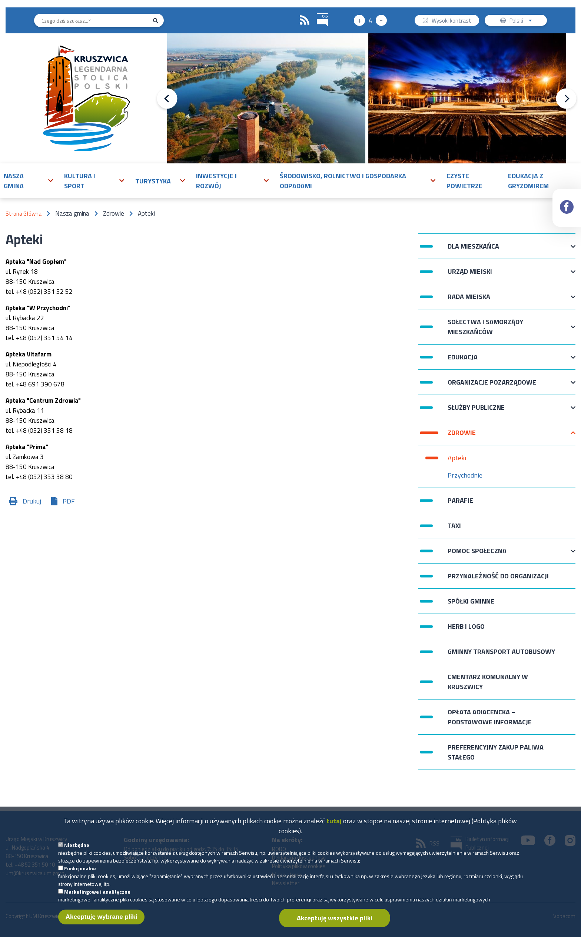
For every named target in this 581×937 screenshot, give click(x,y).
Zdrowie (462, 436)
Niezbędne (76, 850)
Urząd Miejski (470, 275)
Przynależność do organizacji (498, 576)
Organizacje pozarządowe (492, 386)
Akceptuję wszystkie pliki (334, 923)
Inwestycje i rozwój (216, 181)
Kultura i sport (79, 181)
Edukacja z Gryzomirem (528, 181)
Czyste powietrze (464, 181)
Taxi (454, 526)
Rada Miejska (469, 300)
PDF (69, 501)
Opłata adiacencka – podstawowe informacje (490, 717)
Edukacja (463, 360)
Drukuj (32, 501)
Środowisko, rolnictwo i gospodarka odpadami (343, 181)
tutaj (334, 826)
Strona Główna (24, 213)
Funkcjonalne (80, 873)
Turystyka (153, 181)
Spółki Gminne (471, 601)
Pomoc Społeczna (477, 554)
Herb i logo (466, 626)
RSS (304, 20)
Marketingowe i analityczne (97, 896)
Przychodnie (465, 475)
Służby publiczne (476, 411)
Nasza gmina (14, 181)
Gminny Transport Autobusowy (501, 652)
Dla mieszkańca (473, 250)
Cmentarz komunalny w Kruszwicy (488, 682)
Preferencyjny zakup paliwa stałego (496, 752)
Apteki (457, 458)
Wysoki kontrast (451, 21)
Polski (522, 21)
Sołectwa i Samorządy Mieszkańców (485, 327)
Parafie (460, 500)
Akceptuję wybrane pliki (101, 921)
